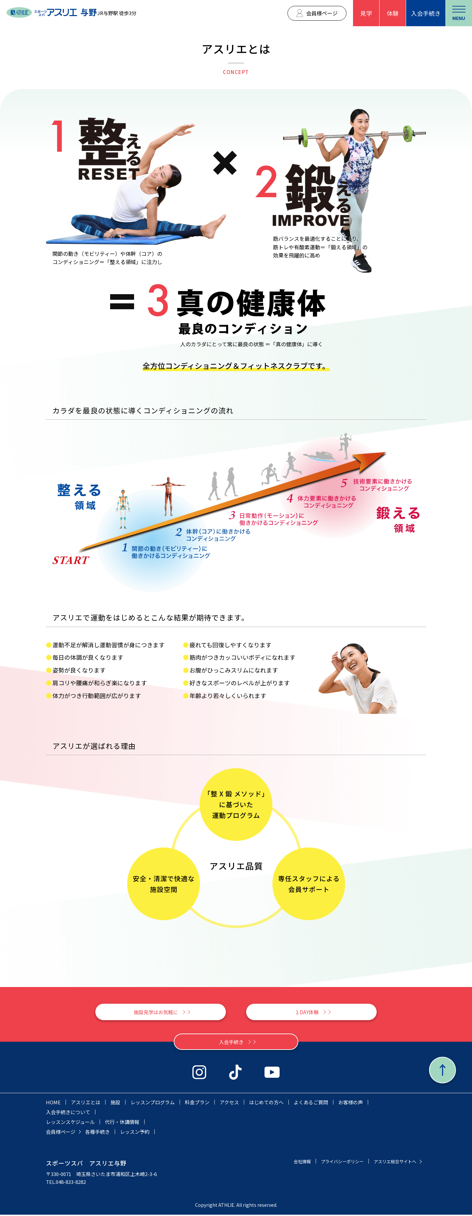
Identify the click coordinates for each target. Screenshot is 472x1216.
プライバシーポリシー (332, 1162)
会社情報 (288, 1162)
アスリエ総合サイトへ (391, 1162)
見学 (366, 13)
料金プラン (197, 1103)
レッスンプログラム (152, 1103)
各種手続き (97, 1133)
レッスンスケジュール (70, 1123)
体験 (393, 13)
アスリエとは (85, 1103)
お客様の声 (350, 1103)
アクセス (229, 1103)
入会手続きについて (68, 1113)
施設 (115, 1103)
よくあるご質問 (311, 1103)
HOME (53, 1103)
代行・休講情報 (122, 1123)
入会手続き (426, 13)
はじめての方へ (266, 1103)
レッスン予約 (134, 1133)
